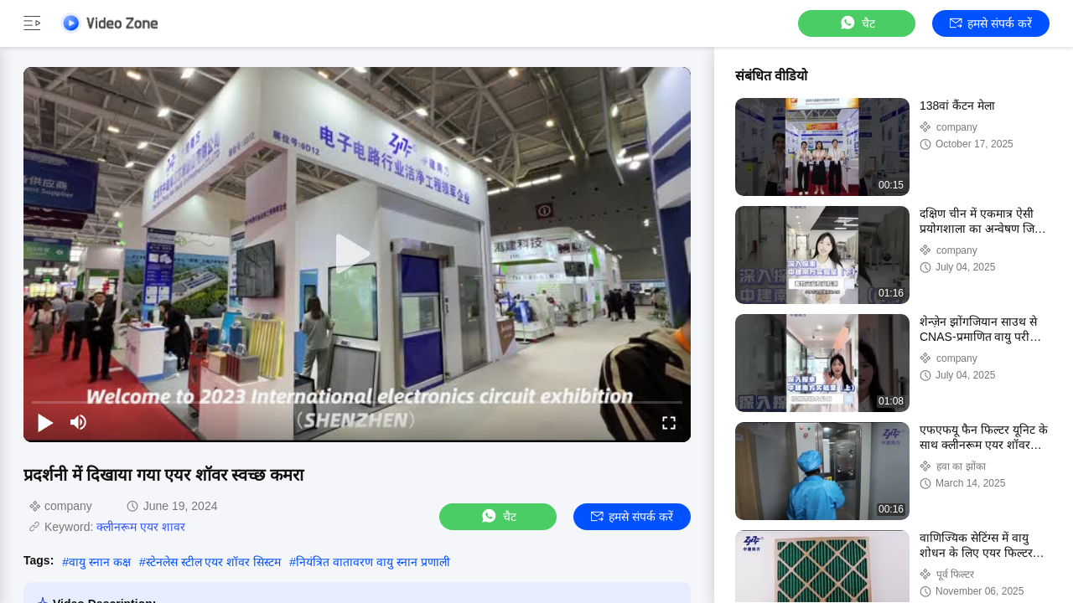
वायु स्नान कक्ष (100, 562)
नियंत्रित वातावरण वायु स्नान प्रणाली (373, 562)
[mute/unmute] (79, 422)
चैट (856, 23)
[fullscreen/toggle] (669, 422)
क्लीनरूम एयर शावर (140, 526)
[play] (357, 255)
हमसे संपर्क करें (991, 23)
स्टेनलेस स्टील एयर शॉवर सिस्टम (214, 562)
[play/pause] (45, 422)
